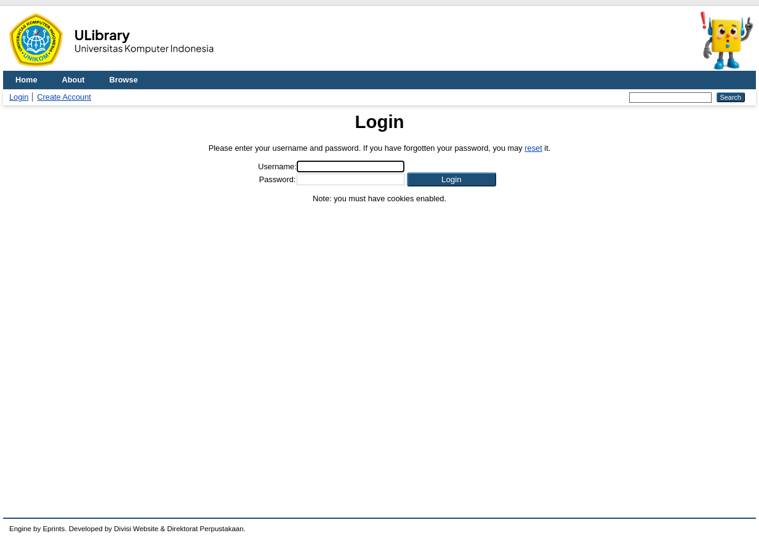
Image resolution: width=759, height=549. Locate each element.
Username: (277, 166)
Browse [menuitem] (124, 79)
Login (18, 97)
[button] (451, 179)
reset (533, 148)
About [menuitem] (73, 79)
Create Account (64, 97)
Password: (277, 179)
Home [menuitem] (26, 79)
